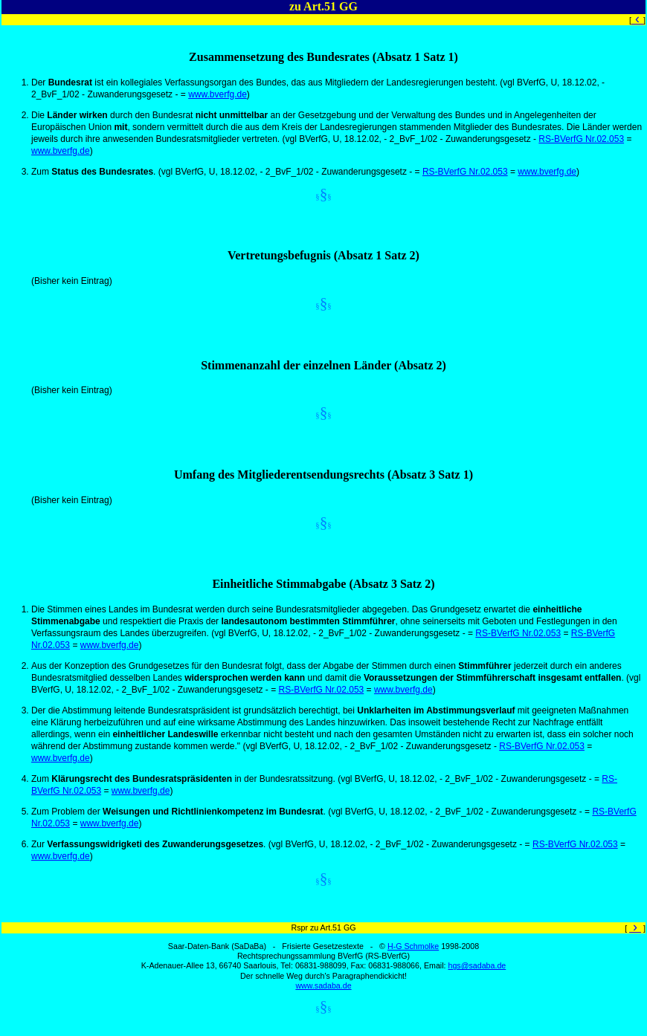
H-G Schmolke (413, 946)
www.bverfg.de (217, 94)
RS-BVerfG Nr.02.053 (581, 139)
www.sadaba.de (323, 985)
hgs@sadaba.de (477, 965)
